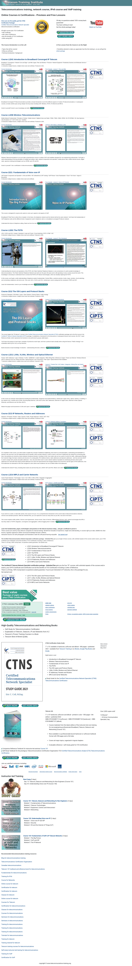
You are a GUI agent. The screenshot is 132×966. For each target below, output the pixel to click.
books (80, 771)
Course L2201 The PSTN (12, 230)
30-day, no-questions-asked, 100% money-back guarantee (82, 614)
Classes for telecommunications (11, 909)
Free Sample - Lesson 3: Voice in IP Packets (57, 182)
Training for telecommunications (12, 924)
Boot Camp (27, 779)
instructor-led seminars (33, 771)
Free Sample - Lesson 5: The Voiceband (56, 238)
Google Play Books (86, 649)
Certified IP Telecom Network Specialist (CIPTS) (14, 336)
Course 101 (44, 748)
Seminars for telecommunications (12, 917)
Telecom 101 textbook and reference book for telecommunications (23, 869)
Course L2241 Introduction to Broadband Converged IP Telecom (29, 59)
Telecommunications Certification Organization (16, 862)
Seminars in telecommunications (12, 921)
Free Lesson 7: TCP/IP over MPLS (54, 482)
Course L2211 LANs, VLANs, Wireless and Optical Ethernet (27, 355)
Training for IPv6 (6, 876)
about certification (50, 607)
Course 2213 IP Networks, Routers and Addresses (23, 414)
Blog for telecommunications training (13, 858)
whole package (60, 51)
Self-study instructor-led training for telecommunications (19, 950)
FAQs (46, 614)
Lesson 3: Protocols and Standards (54, 299)
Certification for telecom (9, 887)
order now (48, 603)
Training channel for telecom (10, 943)
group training (49, 609)
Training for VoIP (6, 954)
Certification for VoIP (8, 957)
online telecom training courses (46, 771)
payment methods (72, 609)
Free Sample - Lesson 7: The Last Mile (55, 69)
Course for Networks (8, 880)
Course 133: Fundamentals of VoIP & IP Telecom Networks (42, 836)
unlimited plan (71, 607)
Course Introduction (6, 69)
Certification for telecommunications (13, 906)
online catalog (71, 605)
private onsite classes (72, 771)
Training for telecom (7, 939)
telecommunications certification (60, 771)
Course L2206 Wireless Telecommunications (20, 115)
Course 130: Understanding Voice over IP (36, 818)
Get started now (62, 534)
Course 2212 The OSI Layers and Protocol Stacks (22, 291)
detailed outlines (49, 605)
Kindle (47, 651)
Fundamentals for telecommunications (14, 873)
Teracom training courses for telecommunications (17, 946)
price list (69, 603)
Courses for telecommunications (12, 913)
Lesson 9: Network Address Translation (55, 421)
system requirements (50, 612)
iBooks (77, 649)
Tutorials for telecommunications (12, 935)
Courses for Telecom (8, 902)
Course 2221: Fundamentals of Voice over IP (20, 172)
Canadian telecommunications (11, 865)
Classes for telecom (7, 895)
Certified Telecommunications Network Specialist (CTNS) (43, 334)
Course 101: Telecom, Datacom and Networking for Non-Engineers (45, 801)
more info (34, 612)
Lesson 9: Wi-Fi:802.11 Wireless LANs (55, 124)
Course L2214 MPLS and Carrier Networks (19, 475)
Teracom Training (65, 649)
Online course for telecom (9, 884)
